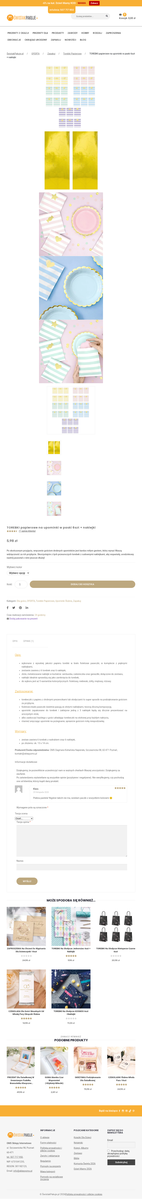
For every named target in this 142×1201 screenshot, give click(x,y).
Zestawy (78, 1155)
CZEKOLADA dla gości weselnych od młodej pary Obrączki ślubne (26, 1014)
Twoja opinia (23, 822)
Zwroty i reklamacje (50, 1158)
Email (110, 1142)
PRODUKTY (58, 33)
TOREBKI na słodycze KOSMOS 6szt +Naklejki (71, 1014)
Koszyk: (127, 16)
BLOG (83, 39)
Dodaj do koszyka (82, 584)
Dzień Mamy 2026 (83, 1171)
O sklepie (44, 1139)
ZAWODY (73, 33)
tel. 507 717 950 (15, 1159)
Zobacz (94, 3)
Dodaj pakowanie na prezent (23, 618)
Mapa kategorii (47, 1173)
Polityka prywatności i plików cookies (51, 1151)
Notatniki (78, 1145)
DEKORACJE (14, 39)
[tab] (14, 641)
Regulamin (45, 1163)
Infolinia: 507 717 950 (62, 9)
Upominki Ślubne (63, 601)
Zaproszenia (113, 33)
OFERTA (35, 53)
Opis (14, 641)
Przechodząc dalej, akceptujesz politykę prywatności (118, 1156)
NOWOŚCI (70, 39)
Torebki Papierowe (72, 53)
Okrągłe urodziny (36, 39)
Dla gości (21, 601)
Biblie (76, 1160)
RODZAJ (97, 33)
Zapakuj (56, 39)
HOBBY (85, 33)
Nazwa (20, 861)
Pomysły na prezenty (50, 1168)
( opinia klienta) (27, 531)
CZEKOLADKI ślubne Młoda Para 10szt (121, 1080)
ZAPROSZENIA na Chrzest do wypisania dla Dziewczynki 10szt (26, 950)
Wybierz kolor (14, 567)
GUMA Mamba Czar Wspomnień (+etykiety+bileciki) (54, 1082)
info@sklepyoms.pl (22, 1173)
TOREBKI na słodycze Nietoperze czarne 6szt (116, 950)
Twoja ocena (21, 813)
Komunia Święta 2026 (84, 1166)
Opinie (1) (28, 641)
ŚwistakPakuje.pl (15, 53)
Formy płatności (48, 1145)
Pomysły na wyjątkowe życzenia (51, 1180)
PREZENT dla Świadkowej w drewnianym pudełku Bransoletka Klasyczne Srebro (21, 1082)
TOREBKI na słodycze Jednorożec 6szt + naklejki (71, 950)
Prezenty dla (40, 33)
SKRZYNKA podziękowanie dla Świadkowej (88, 1080)
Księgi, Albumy (81, 1150)
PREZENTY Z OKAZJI (18, 33)
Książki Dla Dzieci (82, 1139)
